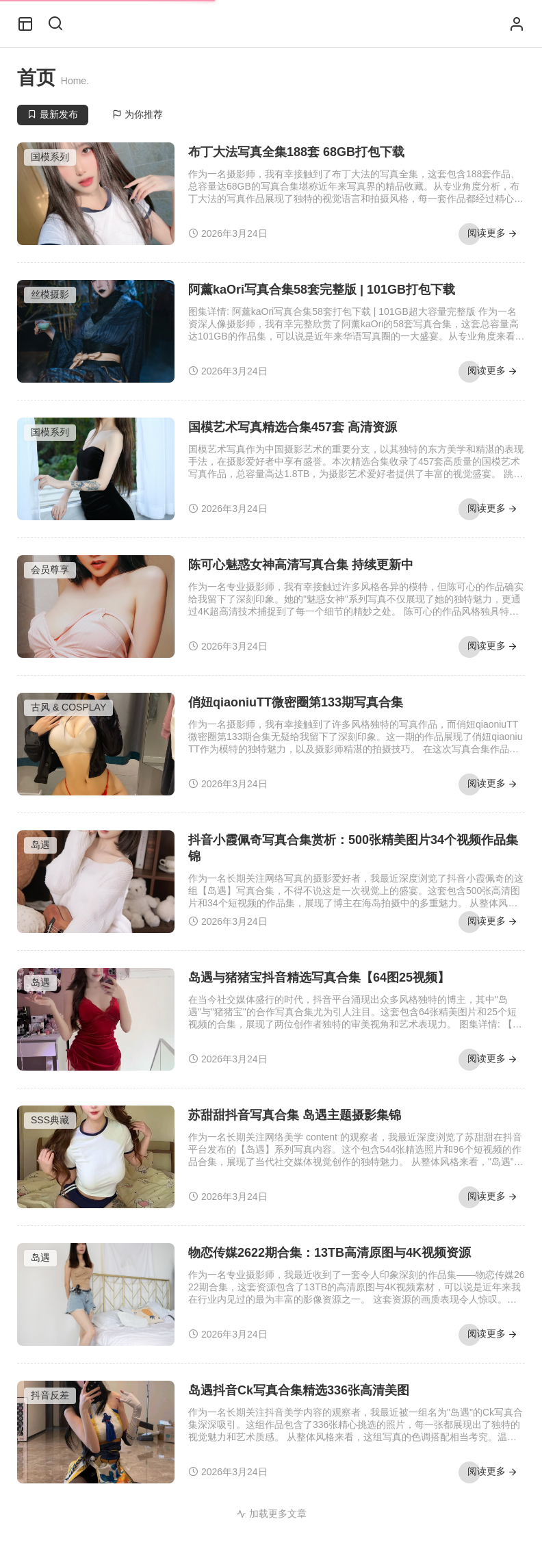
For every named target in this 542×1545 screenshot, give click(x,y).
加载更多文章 (271, 1513)
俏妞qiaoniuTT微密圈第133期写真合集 (295, 702)
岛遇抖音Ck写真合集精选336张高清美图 (298, 1390)
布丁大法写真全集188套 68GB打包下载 (296, 152)
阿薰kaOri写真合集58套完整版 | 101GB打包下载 (321, 289)
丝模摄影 (50, 294)
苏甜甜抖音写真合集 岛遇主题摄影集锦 (294, 1115)
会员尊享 (50, 569)
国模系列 (50, 156)
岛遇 (40, 844)
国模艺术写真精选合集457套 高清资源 (292, 427)
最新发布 (52, 114)
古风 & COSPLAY (68, 707)
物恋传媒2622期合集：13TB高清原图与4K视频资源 (329, 1253)
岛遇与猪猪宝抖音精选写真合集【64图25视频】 (319, 977)
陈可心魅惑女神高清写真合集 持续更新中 (300, 565)
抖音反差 (50, 1395)
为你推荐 (137, 114)
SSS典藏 (50, 1119)
